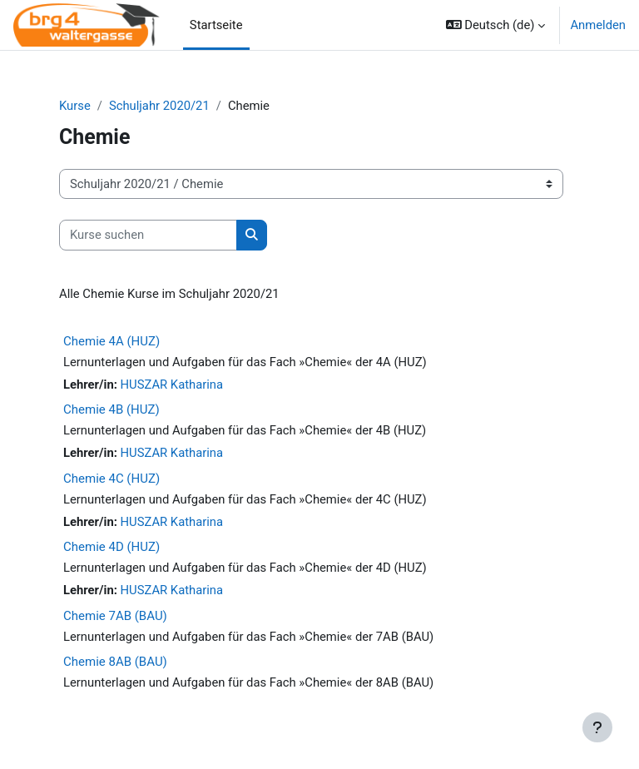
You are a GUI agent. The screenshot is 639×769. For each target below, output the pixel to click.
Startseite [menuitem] (216, 24)
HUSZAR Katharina (172, 384)
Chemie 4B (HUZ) (111, 409)
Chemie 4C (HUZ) (111, 478)
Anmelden (598, 24)
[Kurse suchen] (148, 235)
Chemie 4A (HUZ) (111, 341)
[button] (496, 25)
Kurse (75, 105)
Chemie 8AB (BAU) (115, 661)
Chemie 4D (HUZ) (111, 546)
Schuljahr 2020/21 (159, 105)
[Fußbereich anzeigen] (597, 727)
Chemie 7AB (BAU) (115, 615)
